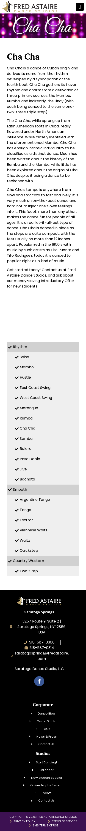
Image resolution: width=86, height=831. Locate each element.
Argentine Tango (35, 499)
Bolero (25, 448)
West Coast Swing (36, 397)
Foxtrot (26, 520)
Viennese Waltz (33, 530)
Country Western (28, 560)
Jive (23, 469)
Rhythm (20, 346)
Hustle (25, 377)
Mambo (27, 367)
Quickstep (29, 550)
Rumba (26, 418)
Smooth (20, 489)
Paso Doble (30, 459)
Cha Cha (27, 428)
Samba (26, 438)
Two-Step (29, 571)
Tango (25, 509)
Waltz (25, 540)
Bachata (27, 479)
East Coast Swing (35, 387)
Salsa (24, 357)
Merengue (29, 408)
